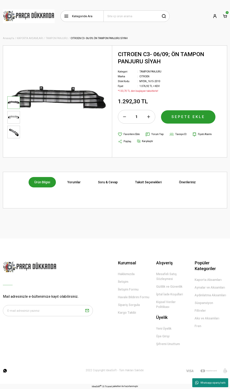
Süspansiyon (204, 303)
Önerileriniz (187, 182)
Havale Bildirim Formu (133, 297)
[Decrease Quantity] (124, 116)
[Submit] (87, 311)
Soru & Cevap (108, 182)
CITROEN (144, 76)
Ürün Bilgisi (42, 182)
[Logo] (29, 16)
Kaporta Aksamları (208, 280)
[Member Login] (215, 16)
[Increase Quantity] (148, 116)
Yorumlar (74, 182)
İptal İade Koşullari (169, 294)
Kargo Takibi (127, 312)
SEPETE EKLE (188, 117)
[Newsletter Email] (48, 311)
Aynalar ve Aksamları (210, 287)
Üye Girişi (162, 336)
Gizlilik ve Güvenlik (169, 286)
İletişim (123, 282)
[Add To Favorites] (129, 134)
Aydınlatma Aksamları (210, 295)
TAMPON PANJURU (150, 71)
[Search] (137, 16)
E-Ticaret (107, 386)
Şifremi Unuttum (168, 344)
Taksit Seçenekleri (148, 182)
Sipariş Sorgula (129, 305)
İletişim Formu (128, 289)
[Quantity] (136, 116)
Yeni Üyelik (163, 328)
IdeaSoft (96, 386)
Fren (198, 326)
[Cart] (225, 16)
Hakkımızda (126, 274)
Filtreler (200, 310)
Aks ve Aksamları (207, 318)
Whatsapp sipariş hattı (210, 383)
